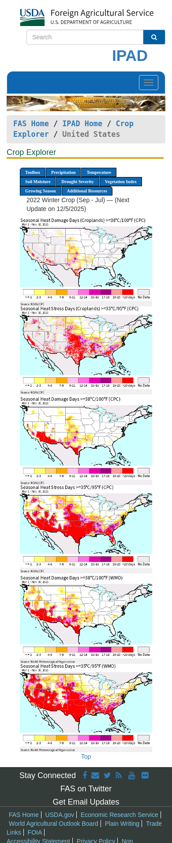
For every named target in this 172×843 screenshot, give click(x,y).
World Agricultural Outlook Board (53, 823)
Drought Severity (77, 181)
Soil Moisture (37, 181)
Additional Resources (87, 190)
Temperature (98, 172)
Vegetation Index (121, 181)
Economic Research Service (119, 814)
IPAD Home (82, 123)
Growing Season (40, 190)
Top (86, 756)
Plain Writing (122, 823)
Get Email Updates (85, 802)
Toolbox (32, 172)
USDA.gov (59, 814)
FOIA (35, 832)
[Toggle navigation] (148, 82)
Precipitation (63, 172)
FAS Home (31, 123)
